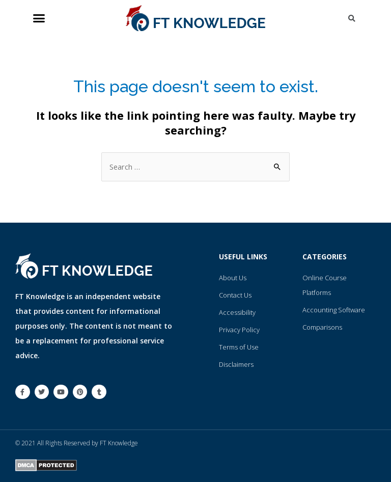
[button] (39, 18)
